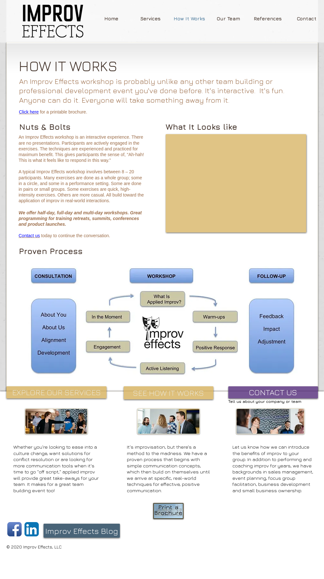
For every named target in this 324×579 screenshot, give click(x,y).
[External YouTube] (236, 183)
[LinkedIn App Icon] (31, 529)
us (37, 235)
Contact (26, 235)
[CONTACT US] (273, 392)
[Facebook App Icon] (14, 529)
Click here (29, 111)
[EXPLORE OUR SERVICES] (56, 392)
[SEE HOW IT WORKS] (168, 392)
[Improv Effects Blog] (82, 531)
